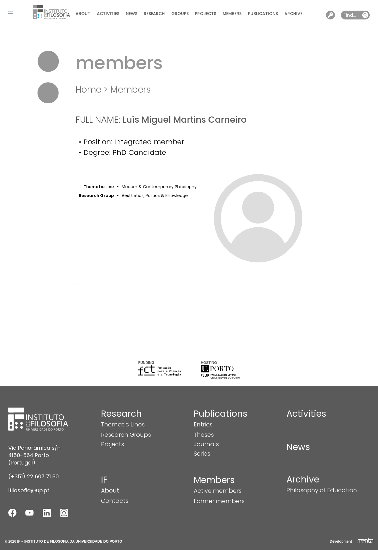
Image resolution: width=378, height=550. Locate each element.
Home (88, 89)
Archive (293, 14)
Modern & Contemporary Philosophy (159, 187)
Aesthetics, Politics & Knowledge (155, 195)
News (131, 14)
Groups (180, 14)
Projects (205, 14)
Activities (108, 14)
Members (232, 14)
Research (154, 14)
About (83, 14)
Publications (263, 14)
